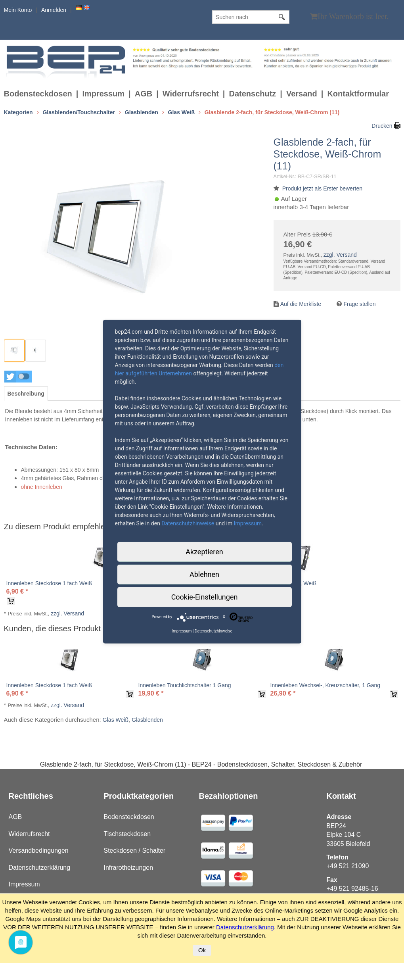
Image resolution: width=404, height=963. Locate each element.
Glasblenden (147, 720)
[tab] (26, 393)
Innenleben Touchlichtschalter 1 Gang (184, 685)
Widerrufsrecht (191, 93)
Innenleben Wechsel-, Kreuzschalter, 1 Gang (325, 685)
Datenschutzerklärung (40, 867)
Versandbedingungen (39, 850)
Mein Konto (18, 10)
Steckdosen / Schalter (135, 850)
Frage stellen (359, 304)
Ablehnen (204, 574)
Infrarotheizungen (128, 867)
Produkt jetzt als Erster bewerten (322, 188)
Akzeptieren (204, 551)
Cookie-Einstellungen (204, 596)
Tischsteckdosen (127, 833)
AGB (143, 93)
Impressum (103, 93)
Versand (301, 93)
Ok (202, 950)
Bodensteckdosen (38, 93)
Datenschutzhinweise (187, 523)
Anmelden (53, 10)
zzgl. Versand (340, 255)
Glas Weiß (115, 720)
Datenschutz (252, 93)
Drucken (381, 126)
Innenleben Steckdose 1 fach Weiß (49, 583)
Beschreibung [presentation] (26, 393)
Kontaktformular (358, 93)
